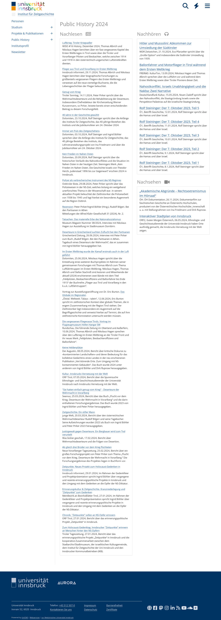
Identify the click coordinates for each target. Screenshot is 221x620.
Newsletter (18, 52)
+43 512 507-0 (67, 605)
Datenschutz (90, 609)
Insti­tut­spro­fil (20, 46)
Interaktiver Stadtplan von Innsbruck (165, 216)
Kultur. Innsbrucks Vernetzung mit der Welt (85, 373)
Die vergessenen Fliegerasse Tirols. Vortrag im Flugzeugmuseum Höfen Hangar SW (86, 323)
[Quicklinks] (196, 5)
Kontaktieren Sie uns (61, 609)
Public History (20, 39)
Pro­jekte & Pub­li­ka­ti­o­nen (27, 33)
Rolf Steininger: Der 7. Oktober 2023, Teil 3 (169, 135)
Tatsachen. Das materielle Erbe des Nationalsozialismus (91, 219)
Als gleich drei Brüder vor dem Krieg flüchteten (87, 447)
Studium (17, 27)
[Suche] (185, 5)
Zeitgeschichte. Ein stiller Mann (78, 412)
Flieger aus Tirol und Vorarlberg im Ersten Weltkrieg (89, 68)
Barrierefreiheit (114, 605)
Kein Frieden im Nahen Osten (77, 153)
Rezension (67, 206)
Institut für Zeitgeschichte (36, 14)
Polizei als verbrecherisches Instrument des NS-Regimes (91, 180)
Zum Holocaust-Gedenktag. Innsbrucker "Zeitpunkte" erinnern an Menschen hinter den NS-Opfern (95, 529)
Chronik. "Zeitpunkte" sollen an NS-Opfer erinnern (88, 514)
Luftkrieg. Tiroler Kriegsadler (77, 42)
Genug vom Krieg (71, 91)
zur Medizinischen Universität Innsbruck (57, 617)
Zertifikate (111, 609)
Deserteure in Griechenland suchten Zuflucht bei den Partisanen (96, 232)
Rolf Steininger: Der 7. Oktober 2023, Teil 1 (169, 163)
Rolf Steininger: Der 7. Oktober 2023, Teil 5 (169, 108)
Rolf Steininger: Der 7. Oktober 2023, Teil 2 (169, 149)
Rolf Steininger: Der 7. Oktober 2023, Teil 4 (169, 122)
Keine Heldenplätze (72, 347)
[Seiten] (207, 5)
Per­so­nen (18, 21)
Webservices (35, 617)
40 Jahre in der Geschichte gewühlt (80, 114)
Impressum (90, 605)
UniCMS (25, 617)
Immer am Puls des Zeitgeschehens (81, 130)
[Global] (196, 6)
